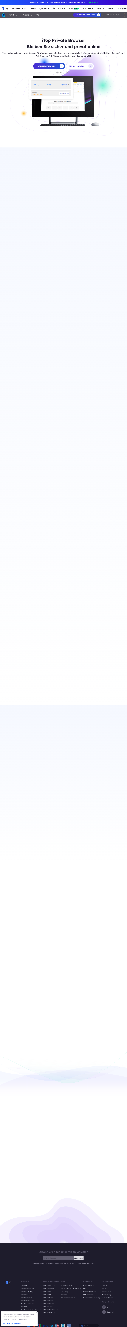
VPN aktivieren (88, 1295)
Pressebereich (107, 1292)
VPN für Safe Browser (50, 1310)
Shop (110, 8)
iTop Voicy (24, 1295)
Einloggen (122, 8)
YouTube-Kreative (108, 1298)
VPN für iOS (47, 1295)
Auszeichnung (106, 1295)
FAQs (38, 15)
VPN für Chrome (48, 1301)
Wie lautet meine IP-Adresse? (71, 1289)
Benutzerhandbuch (89, 1292)
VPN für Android (48, 1298)
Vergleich (27, 15)
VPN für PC (47, 1292)
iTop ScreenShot (26, 1298)
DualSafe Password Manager (31, 1310)
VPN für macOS (48, 1289)
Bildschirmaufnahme (68, 1298)
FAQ (84, 1289)
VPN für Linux (48, 1307)
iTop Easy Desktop (27, 1292)
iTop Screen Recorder (28, 1289)
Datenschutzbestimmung (19, 1319)
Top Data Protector (27, 1304)
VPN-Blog (64, 1292)
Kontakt (104, 1289)
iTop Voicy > (93, 2)
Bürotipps (64, 1295)
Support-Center (88, 1286)
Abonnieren (78, 1258)
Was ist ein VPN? (66, 1286)
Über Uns (105, 1286)
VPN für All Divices (49, 1313)
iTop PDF (24, 1307)
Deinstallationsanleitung (91, 1298)
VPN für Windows (49, 1286)
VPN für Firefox (48, 1304)
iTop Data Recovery (27, 1301)
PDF (74, 8)
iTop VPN (24, 1286)
